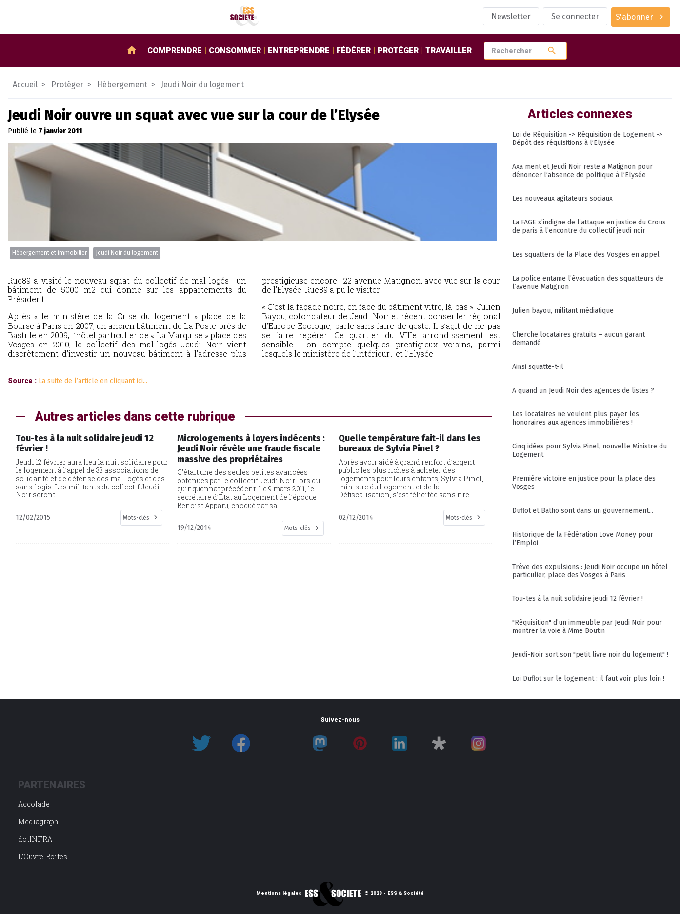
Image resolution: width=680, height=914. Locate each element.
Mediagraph (38, 821)
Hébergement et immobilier (49, 252)
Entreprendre (299, 50)
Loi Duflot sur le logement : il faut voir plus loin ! (588, 678)
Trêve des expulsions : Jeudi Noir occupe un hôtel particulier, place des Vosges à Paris (590, 571)
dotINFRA (35, 839)
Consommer (235, 50)
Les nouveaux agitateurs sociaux (562, 198)
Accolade (34, 804)
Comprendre (174, 50)
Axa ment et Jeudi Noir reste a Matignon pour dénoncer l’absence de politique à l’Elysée (582, 170)
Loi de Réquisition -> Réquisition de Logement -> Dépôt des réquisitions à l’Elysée (587, 138)
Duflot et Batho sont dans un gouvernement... (582, 511)
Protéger (398, 50)
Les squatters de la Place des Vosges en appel (586, 254)
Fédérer (354, 50)
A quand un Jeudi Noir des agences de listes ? (583, 390)
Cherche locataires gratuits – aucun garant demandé (578, 338)
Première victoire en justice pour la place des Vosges (584, 482)
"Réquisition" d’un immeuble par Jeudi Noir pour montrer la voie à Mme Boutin (587, 626)
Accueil (25, 84)
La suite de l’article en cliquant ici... (93, 381)
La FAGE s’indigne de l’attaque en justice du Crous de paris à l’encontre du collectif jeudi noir (589, 226)
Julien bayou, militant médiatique (563, 310)
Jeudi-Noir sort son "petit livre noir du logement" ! (590, 654)
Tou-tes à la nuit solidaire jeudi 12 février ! (577, 598)
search (552, 50)
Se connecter (575, 16)
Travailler (448, 50)
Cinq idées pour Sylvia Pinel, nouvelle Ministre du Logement (589, 450)
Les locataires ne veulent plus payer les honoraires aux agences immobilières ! (575, 418)
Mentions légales (278, 893)
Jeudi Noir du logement (127, 252)
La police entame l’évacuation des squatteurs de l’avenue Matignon (587, 282)
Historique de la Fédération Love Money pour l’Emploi (582, 538)
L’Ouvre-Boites (42, 856)
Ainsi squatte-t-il (537, 367)
